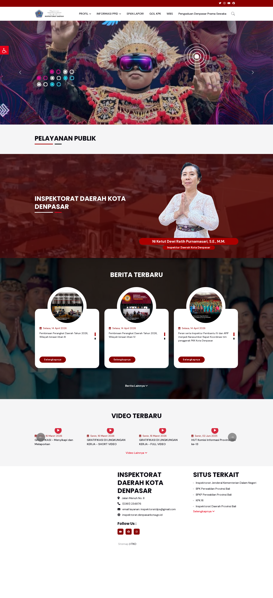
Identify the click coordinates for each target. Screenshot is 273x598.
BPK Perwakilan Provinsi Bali (213, 489)
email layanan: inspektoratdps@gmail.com (149, 509)
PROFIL (83, 14)
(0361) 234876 (131, 504)
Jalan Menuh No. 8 (133, 498)
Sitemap (123, 544)
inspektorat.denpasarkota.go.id (140, 515)
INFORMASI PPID (107, 14)
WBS (170, 14)
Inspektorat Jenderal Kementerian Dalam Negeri (226, 483)
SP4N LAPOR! (135, 14)
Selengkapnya (52, 359)
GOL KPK (155, 14)
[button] (233, 13)
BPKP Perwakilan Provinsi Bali (214, 494)
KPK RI (199, 500)
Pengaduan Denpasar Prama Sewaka (202, 14)
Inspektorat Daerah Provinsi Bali (216, 506)
